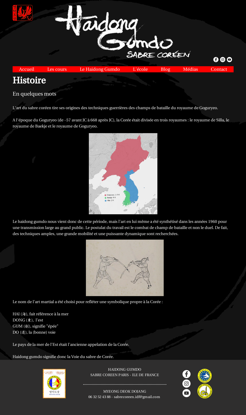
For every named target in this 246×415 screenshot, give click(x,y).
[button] (57, 69)
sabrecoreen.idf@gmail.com (137, 396)
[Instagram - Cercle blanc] (186, 384)
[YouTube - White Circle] (229, 59)
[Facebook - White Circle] (215, 59)
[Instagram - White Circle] (222, 59)
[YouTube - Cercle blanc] (186, 393)
